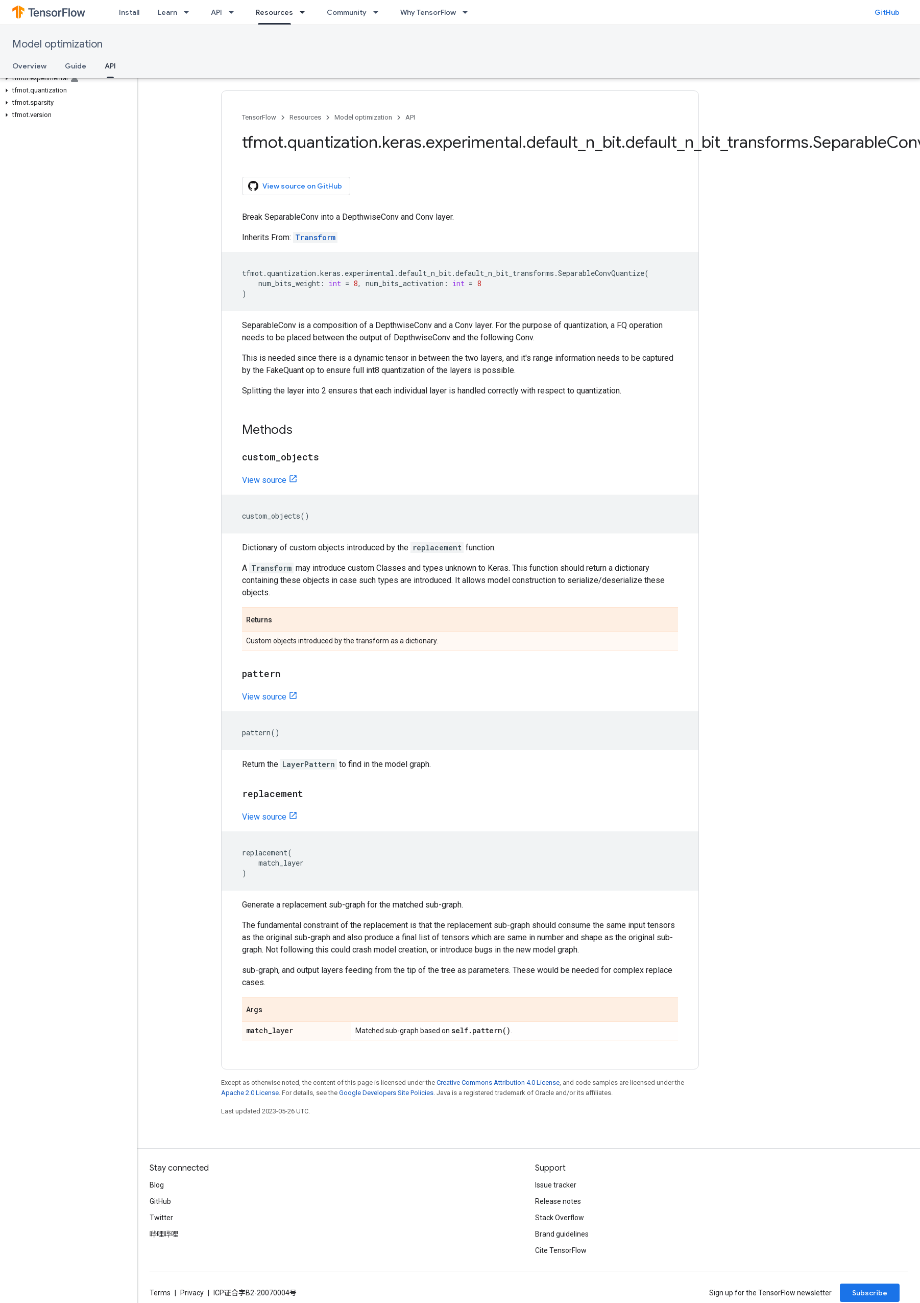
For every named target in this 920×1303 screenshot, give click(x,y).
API (216, 12)
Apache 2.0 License (250, 1093)
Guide (75, 66)
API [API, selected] (110, 66)
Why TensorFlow (428, 12)
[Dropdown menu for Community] (379, 12)
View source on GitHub (295, 186)
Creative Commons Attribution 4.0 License (498, 1082)
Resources (305, 117)
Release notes (558, 1201)
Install (129, 12)
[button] (66, 78)
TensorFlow (259, 117)
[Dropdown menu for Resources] (305, 12)
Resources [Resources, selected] (274, 12)
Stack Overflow (559, 1218)
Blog (157, 1185)
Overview (29, 66)
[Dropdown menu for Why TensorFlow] (468, 12)
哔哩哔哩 (164, 1234)
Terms (160, 1293)
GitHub (887, 12)
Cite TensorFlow (561, 1250)
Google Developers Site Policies (386, 1093)
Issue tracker (555, 1185)
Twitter (161, 1218)
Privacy (192, 1293)
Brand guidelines (562, 1234)
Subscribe (869, 1292)
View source (264, 480)
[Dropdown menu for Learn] (189, 12)
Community (347, 12)
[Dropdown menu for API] (234, 12)
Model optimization (57, 44)
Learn (167, 12)
